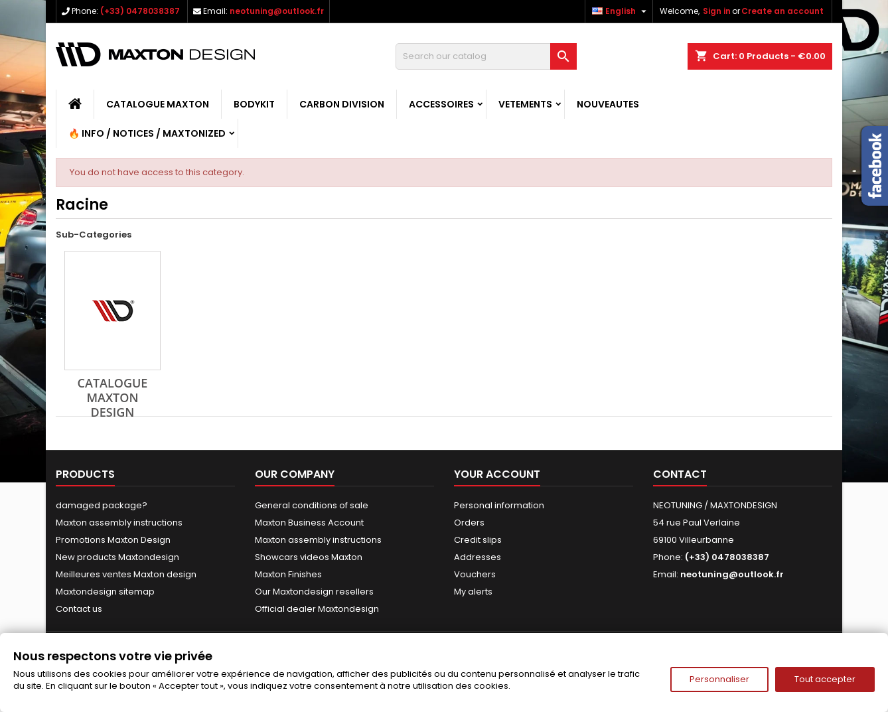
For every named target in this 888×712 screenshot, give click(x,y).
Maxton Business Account (309, 522)
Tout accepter (824, 679)
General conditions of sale (311, 505)
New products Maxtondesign (117, 557)
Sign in (717, 11)
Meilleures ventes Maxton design (126, 574)
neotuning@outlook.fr (277, 11)
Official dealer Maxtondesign (317, 609)
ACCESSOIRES (441, 104)
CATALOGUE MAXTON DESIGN (113, 397)
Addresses (477, 557)
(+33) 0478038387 (140, 11)
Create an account (782, 11)
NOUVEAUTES (608, 104)
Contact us (79, 609)
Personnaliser (719, 679)
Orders (469, 522)
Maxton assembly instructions (119, 522)
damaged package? (101, 505)
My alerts (473, 591)
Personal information (499, 505)
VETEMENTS (525, 104)
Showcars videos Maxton (308, 557)
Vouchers (475, 574)
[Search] (486, 56)
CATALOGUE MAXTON (157, 104)
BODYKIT (254, 104)
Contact (680, 474)
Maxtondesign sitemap (105, 591)
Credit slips (478, 540)
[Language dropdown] (621, 11)
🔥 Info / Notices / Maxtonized (147, 133)
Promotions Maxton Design (113, 540)
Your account (497, 474)
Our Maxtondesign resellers (314, 591)
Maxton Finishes (288, 574)
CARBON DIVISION (341, 104)
